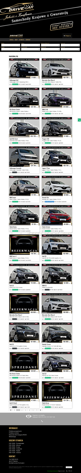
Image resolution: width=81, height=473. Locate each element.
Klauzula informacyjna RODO (18, 435)
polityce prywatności (18, 467)
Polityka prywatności (15, 431)
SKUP (16, 40)
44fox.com (68, 471)
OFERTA (11, 40)
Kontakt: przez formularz (16, 463)
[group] (40, 16)
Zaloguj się (67, 36)
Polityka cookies (14, 433)
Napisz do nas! (56, 471)
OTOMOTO (21, 40)
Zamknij (69, 467)
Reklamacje (12, 437)
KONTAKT (28, 40)
